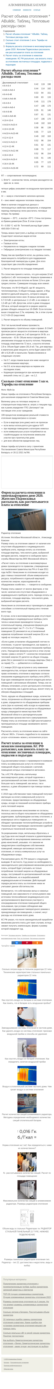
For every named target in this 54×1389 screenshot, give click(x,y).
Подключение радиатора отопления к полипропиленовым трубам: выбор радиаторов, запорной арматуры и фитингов (25, 1287)
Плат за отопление (23, 938)
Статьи (37, 10)
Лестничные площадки (37, 938)
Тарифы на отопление (29, 935)
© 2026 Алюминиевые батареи (13, 1359)
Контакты (6, 1362)
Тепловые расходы (15, 935)
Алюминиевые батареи (27, 5)
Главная (17, 10)
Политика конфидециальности (13, 1365)
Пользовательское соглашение (19, 1362)
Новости (27, 10)
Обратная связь (8, 1369)
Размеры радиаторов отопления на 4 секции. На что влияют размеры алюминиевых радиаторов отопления (26, 1305)
